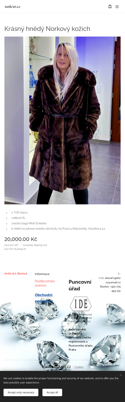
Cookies (78, 367)
